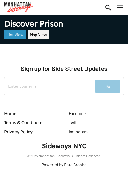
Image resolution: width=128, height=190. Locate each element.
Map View (38, 34)
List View (15, 34)
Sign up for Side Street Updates (64, 68)
